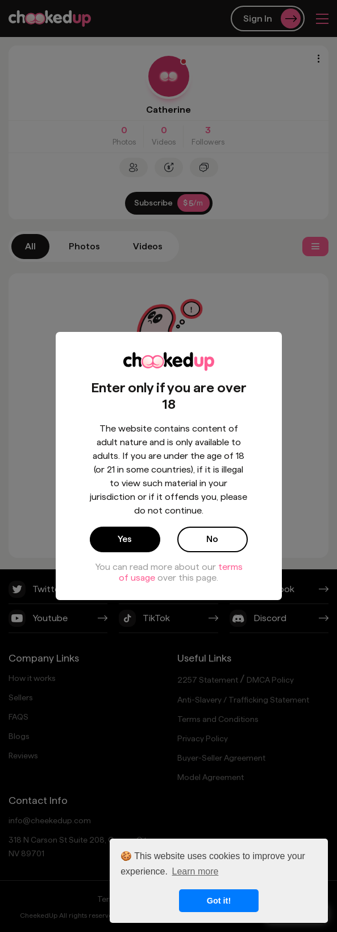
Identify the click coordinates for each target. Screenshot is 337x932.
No (212, 539)
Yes (125, 539)
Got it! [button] (219, 900)
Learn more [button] (195, 871)
